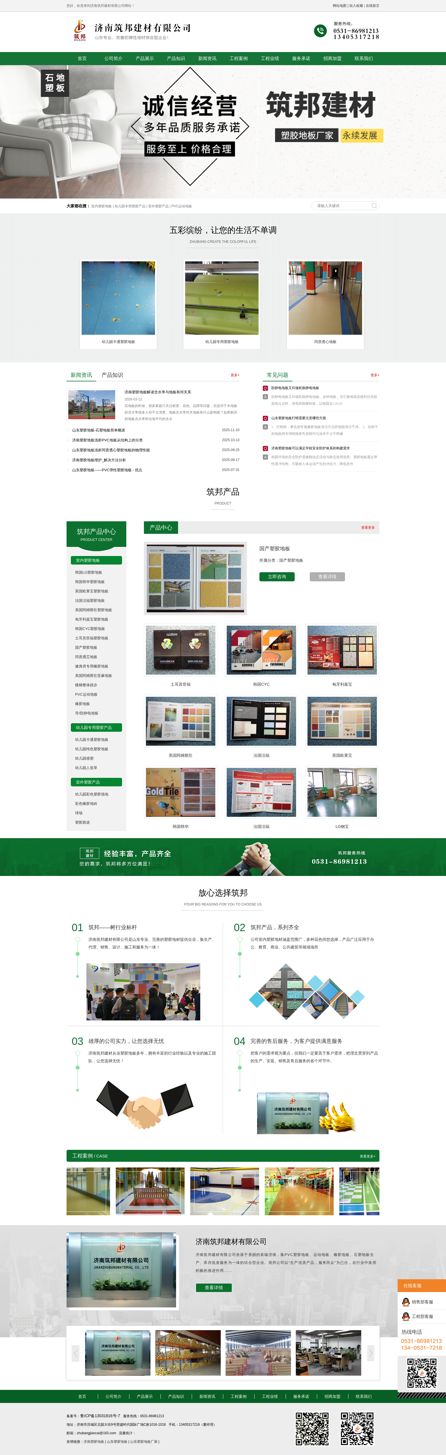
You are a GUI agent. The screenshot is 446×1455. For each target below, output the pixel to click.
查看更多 (368, 528)
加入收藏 (356, 6)
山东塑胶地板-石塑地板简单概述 (98, 430)
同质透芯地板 (86, 657)
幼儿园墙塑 (84, 758)
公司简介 (113, 58)
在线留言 (372, 6)
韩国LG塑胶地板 (88, 572)
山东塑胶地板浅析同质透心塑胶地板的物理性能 (111, 450)
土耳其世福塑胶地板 (91, 638)
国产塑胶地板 (86, 647)
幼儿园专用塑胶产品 (130, 206)
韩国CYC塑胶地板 (90, 629)
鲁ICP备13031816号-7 (100, 1415)
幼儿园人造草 (86, 768)
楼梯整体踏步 (86, 685)
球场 (78, 813)
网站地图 (339, 6)
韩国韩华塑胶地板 (90, 582)
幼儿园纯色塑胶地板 (91, 749)
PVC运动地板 (182, 206)
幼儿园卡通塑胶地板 (91, 739)
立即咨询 (277, 576)
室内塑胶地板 (101, 206)
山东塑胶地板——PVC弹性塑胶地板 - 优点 (107, 470)
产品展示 (145, 58)
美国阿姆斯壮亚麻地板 (93, 675)
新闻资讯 (207, 58)
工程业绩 (270, 58)
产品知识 (176, 58)
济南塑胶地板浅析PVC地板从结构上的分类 (107, 440)
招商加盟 (332, 58)
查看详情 (327, 576)
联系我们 (364, 58)
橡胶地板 (82, 704)
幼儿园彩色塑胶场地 (91, 794)
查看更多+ (367, 1156)
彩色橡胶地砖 (86, 803)
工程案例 (239, 58)
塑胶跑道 (82, 822)
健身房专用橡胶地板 (91, 666)
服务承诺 (301, 58)
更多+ (235, 375)
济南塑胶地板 (94, 1442)
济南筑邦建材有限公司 (231, 1241)
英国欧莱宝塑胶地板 (91, 591)
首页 (82, 58)
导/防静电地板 (86, 713)
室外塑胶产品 (158, 206)
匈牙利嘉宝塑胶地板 (91, 619)
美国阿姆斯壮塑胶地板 (93, 610)
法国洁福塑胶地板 (90, 600)
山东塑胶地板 (117, 1442)
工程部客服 (422, 1316)
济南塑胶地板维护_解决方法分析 (99, 460)
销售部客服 (422, 1301)
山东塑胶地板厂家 (144, 1442)
